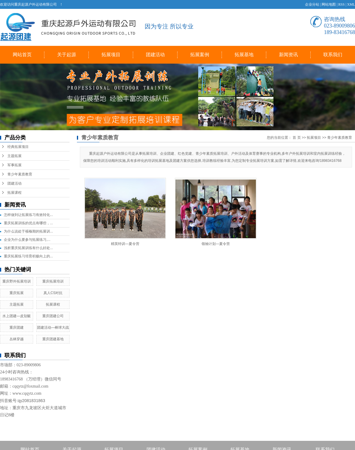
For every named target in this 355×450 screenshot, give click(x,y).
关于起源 (66, 54)
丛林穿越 (16, 339)
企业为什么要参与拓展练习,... (27, 240)
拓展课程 (14, 193)
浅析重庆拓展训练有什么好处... (28, 248)
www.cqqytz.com (26, 393)
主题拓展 (14, 156)
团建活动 (155, 54)
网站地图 (329, 4)
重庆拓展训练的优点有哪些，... (28, 223)
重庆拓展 (16, 293)
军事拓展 (14, 165)
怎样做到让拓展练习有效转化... (28, 215)
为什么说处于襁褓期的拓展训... (28, 231)
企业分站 (312, 4)
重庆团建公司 (53, 316)
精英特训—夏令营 (125, 244)
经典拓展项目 (18, 147)
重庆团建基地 (53, 339)
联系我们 (332, 54)
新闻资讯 (288, 54)
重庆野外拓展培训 (16, 281)
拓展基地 (244, 54)
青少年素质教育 (19, 174)
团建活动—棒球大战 (53, 327)
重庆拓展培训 (53, 281)
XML (351, 4)
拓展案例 (199, 54)
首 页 (297, 138)
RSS (341, 4)
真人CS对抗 (53, 293)
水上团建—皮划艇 (16, 316)
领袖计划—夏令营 (215, 244)
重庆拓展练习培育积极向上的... (28, 256)
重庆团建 (16, 327)
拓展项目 (110, 54)
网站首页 (22, 54)
